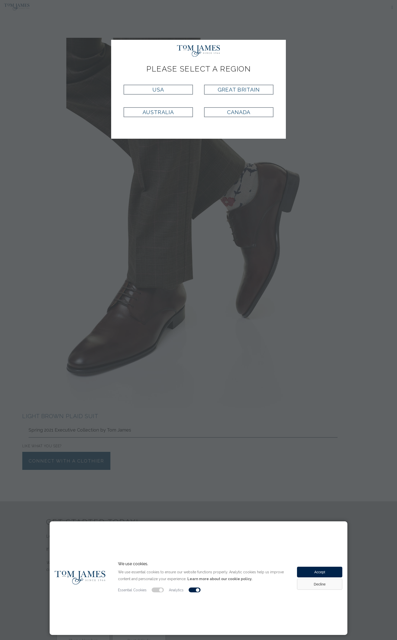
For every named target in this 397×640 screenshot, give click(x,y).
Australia (158, 112)
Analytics (176, 590)
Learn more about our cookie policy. (219, 579)
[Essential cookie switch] (158, 590)
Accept (319, 572)
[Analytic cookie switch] (195, 590)
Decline (320, 584)
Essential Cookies (132, 590)
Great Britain (239, 89)
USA (158, 89)
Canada (238, 112)
